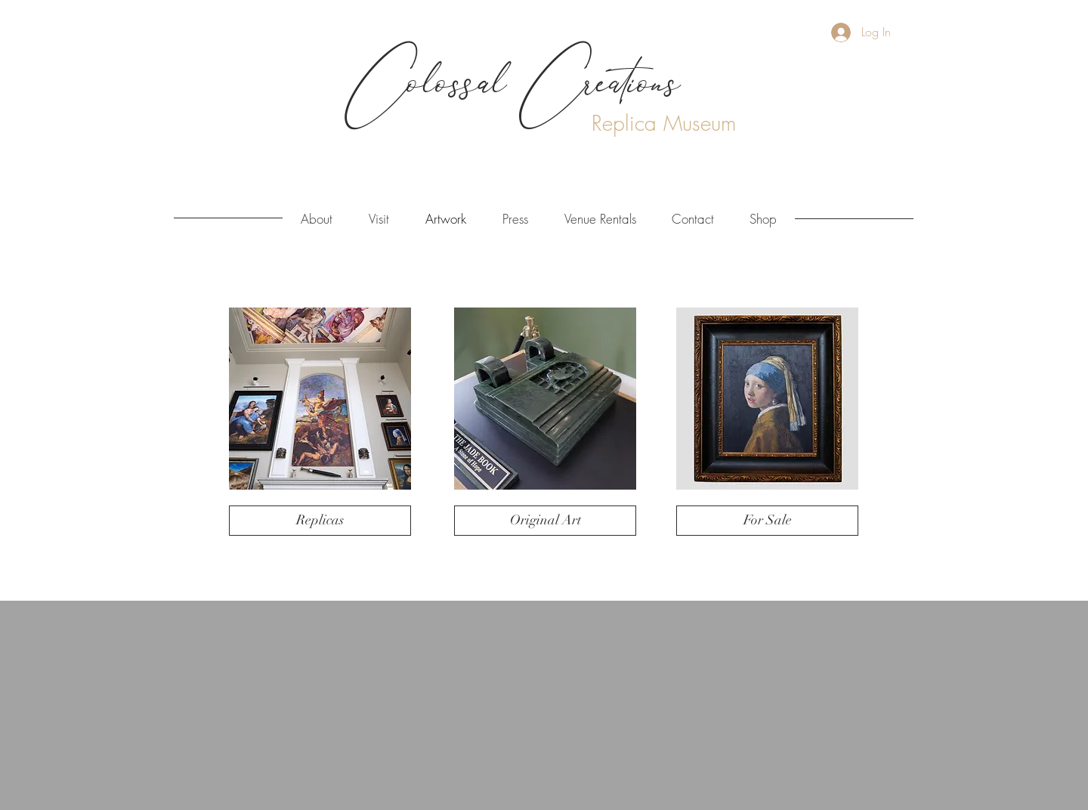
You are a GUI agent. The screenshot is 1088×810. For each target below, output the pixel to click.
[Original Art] (545, 520)
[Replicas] (320, 520)
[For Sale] (767, 520)
